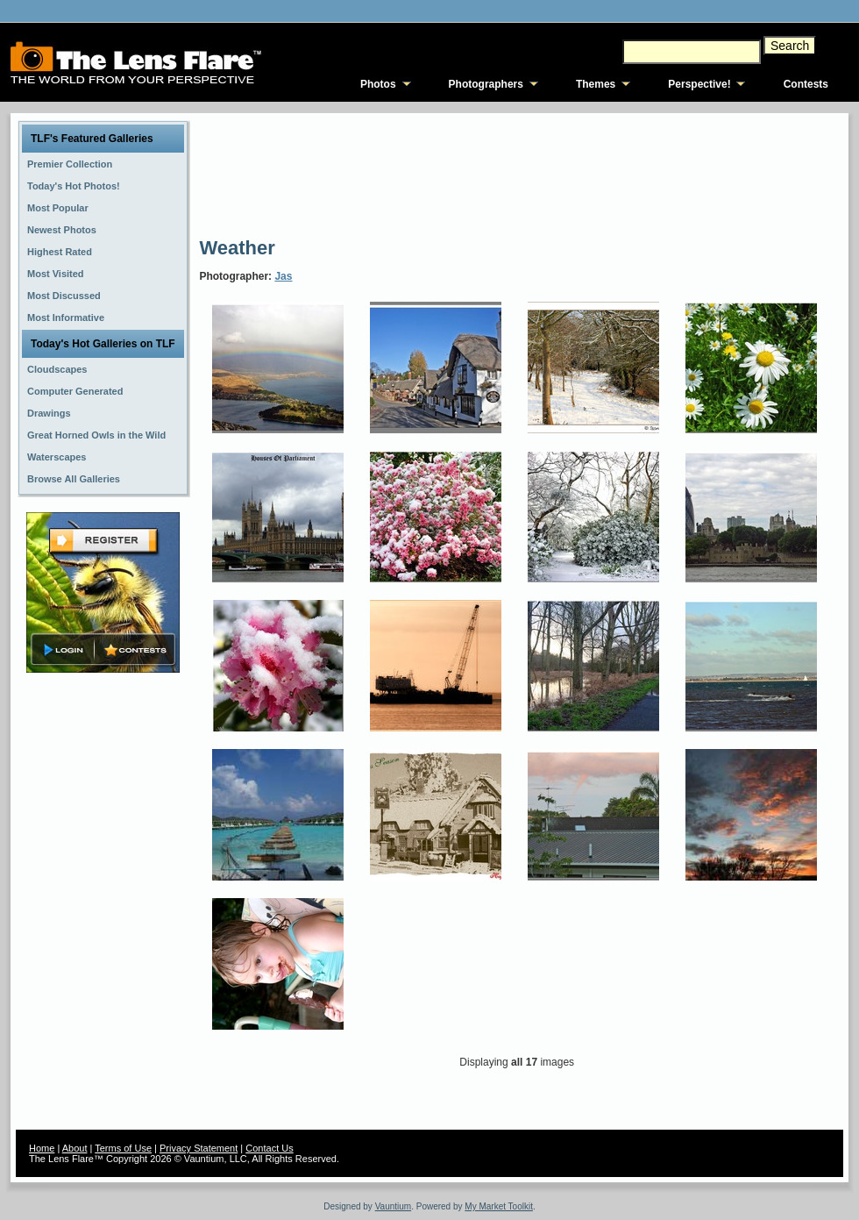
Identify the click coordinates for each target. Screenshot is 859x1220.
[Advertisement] (277, 173)
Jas (283, 276)
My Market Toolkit (499, 1206)
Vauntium (393, 1206)
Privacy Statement (199, 1148)
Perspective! (699, 84)
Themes (595, 84)
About (75, 1148)
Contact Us (269, 1148)
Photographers (486, 84)
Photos (378, 84)
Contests (806, 84)
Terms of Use (123, 1148)
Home (41, 1148)
